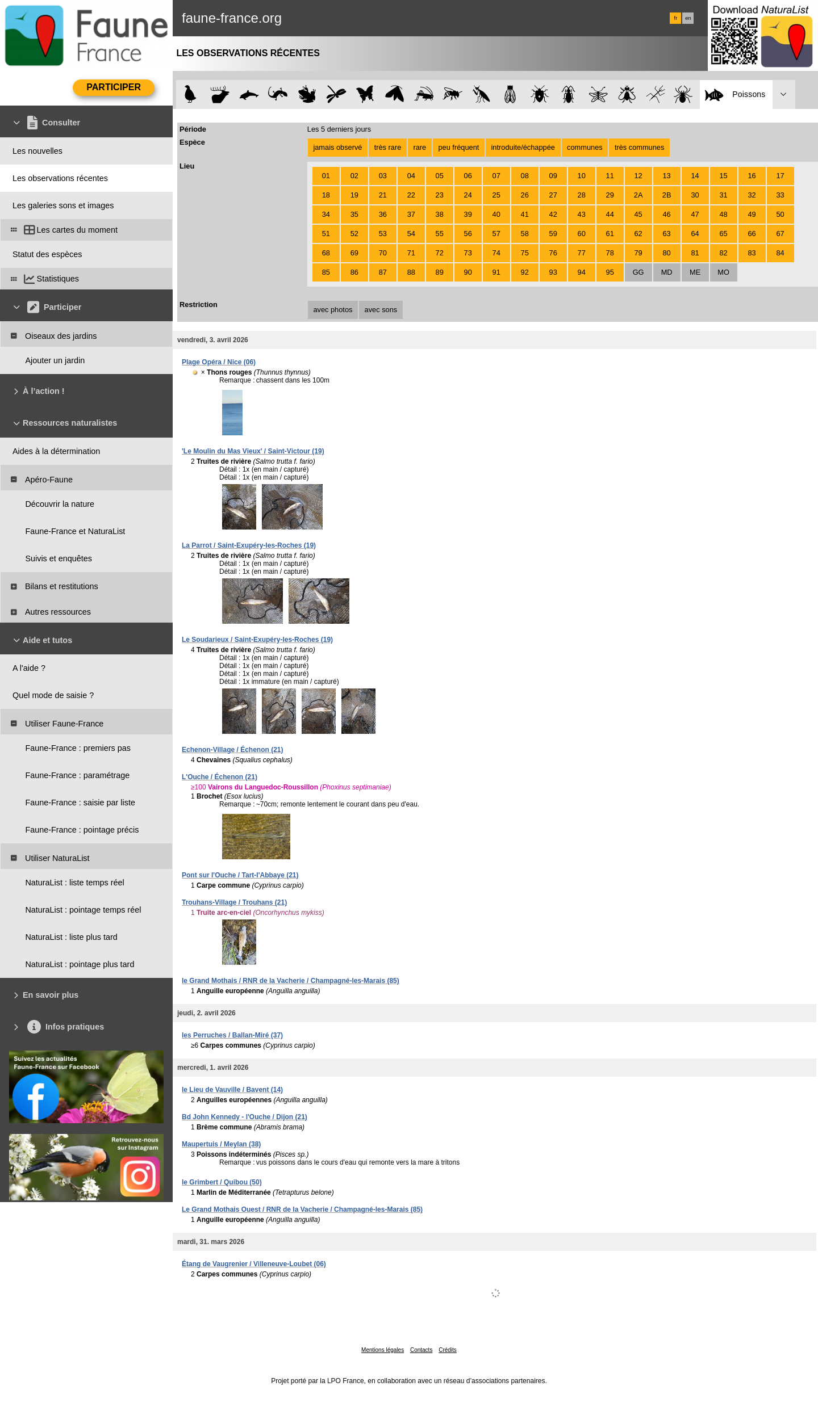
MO (723, 272)
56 (468, 233)
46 (666, 214)
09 (553, 175)
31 (723, 195)
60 (582, 233)
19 (354, 195)
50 (780, 214)
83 (752, 253)
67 (780, 233)
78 (610, 253)
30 (695, 195)
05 (440, 175)
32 (752, 195)
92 (525, 272)
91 (496, 272)
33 (780, 195)
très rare (388, 147)
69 (354, 253)
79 (638, 253)
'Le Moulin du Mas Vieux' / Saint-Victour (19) (253, 451)
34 (326, 214)
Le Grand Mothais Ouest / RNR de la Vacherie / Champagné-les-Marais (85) (302, 1209)
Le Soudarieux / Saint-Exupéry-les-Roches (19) (257, 640)
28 (582, 195)
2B (666, 195)
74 (496, 253)
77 (582, 253)
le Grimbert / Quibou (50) (222, 1182)
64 (695, 233)
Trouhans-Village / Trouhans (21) (234, 902)
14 (695, 175)
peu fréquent (458, 147)
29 (610, 195)
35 (354, 214)
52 (354, 233)
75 (525, 253)
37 (411, 214)
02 (354, 175)
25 (496, 195)
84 (780, 253)
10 (582, 175)
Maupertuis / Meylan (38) (221, 1144)
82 (723, 253)
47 (695, 214)
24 (468, 195)
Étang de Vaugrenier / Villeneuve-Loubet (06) (254, 1264)
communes (585, 147)
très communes (639, 147)
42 (553, 214)
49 (752, 214)
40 (496, 214)
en (688, 18)
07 (496, 175)
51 (326, 233)
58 (525, 233)
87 (383, 272)
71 (411, 253)
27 (553, 195)
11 (610, 175)
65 (723, 233)
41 (525, 214)
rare (419, 147)
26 (525, 195)
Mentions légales (382, 1350)
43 (582, 214)
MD (667, 272)
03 (383, 175)
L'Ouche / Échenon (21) (219, 777)
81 (695, 253)
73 (468, 253)
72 (440, 253)
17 (780, 175)
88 (411, 272)
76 (553, 253)
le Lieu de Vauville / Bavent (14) (232, 1090)
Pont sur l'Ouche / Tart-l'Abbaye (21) (240, 875)
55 (440, 233)
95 (610, 272)
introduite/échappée (523, 147)
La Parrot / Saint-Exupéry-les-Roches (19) (249, 545)
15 (723, 175)
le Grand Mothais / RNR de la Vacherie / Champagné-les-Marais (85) (290, 981)
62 (638, 233)
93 (553, 272)
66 (752, 233)
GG (638, 272)
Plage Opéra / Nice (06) (219, 362)
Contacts (421, 1350)
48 (723, 214)
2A (638, 195)
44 (610, 214)
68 (326, 253)
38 (440, 214)
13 (666, 175)
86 (354, 272)
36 (383, 214)
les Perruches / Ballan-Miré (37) (232, 1035)
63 (666, 233)
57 (496, 233)
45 (638, 214)
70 (383, 253)
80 (666, 253)
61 (610, 233)
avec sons (381, 309)
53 (383, 233)
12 (638, 175)
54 (411, 233)
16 (752, 175)
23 (440, 195)
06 (468, 175)
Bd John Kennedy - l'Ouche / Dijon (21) (244, 1117)
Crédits (448, 1350)
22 (411, 195)
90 (468, 272)
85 (326, 272)
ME (695, 272)
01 (326, 175)
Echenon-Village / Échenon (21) (232, 750)
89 (440, 272)
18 (326, 195)
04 (411, 175)
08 (525, 175)
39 (468, 214)
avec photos (332, 309)
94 (582, 272)
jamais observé (337, 147)
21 (383, 195)
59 (553, 233)
